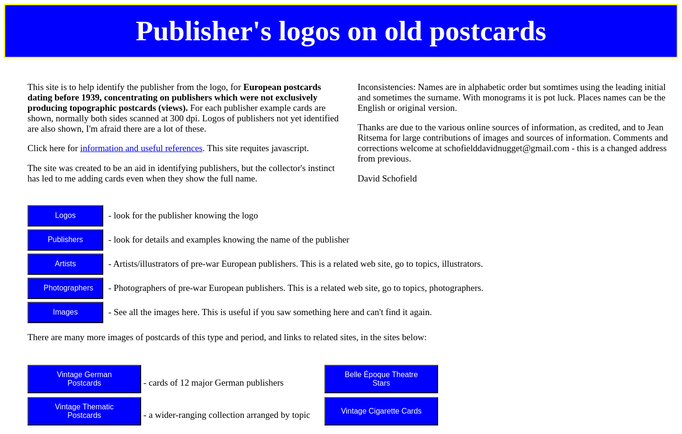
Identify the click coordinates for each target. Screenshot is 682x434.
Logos (65, 215)
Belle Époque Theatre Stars (381, 379)
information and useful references (141, 148)
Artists (65, 264)
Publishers (65, 239)
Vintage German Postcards (84, 379)
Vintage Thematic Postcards (84, 411)
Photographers (68, 288)
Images (65, 312)
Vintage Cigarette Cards (381, 411)
